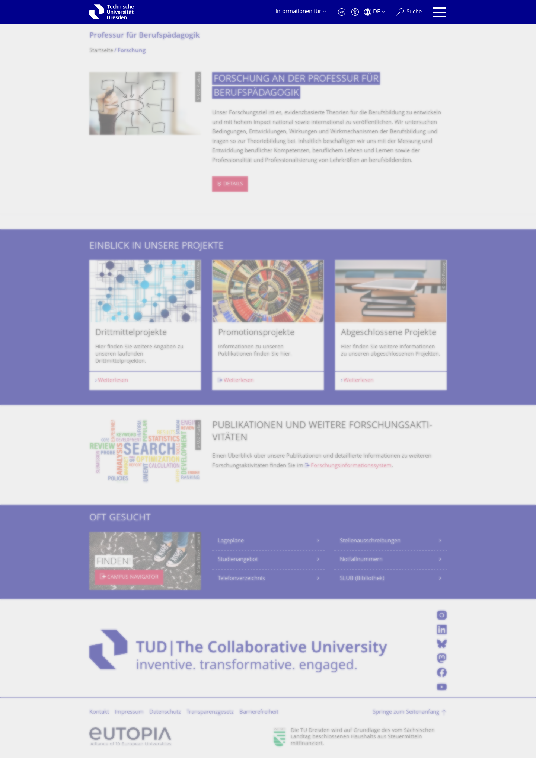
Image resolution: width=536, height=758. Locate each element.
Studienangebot (238, 560)
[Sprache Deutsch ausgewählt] (374, 12)
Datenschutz (165, 712)
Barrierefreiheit (258, 712)
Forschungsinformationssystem (351, 466)
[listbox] (268, 325)
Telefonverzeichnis (241, 579)
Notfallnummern (361, 560)
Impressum (129, 712)
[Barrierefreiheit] (355, 12)
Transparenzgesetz (210, 712)
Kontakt (99, 712)
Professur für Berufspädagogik (144, 35)
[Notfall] (342, 12)
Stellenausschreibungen (370, 541)
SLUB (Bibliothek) (362, 579)
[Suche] (409, 12)
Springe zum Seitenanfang (406, 712)
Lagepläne (231, 541)
